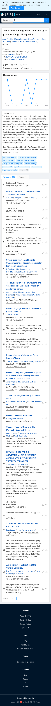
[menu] (39, 14)
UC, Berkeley (23, 465)
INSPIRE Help (25, 645)
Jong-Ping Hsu (7, 39)
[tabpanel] (25, 390)
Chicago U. (32, 198)
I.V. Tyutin (30, 402)
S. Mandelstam (11, 465)
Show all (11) (24, 170)
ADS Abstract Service (16, 60)
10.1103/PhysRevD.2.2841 (15, 410)
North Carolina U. (20, 436)
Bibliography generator (25, 662)
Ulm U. (18, 269)
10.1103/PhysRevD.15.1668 (16, 367)
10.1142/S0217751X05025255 (17, 303)
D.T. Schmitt (10, 269)
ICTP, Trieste (18, 574)
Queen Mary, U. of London (25, 530)
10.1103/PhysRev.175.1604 (19, 475)
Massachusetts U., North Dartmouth (27, 39)
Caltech (20, 419)
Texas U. (16, 315)
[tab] (9, 177)
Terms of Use (25, 628)
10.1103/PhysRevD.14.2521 (16, 203)
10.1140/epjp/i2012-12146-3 (16, 57)
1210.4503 (12, 54)
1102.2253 (10, 390)
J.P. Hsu (9, 315)
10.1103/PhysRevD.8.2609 (15, 320)
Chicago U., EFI (19, 198)
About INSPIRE (25, 616)
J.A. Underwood (27, 361)
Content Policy (25, 620)
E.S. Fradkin (10, 402)
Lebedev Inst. (21, 402)
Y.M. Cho (9, 198)
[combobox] (28, 20)
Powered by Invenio (25, 698)
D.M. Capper (10, 530)
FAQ (25, 641)
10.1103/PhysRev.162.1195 (20, 446)
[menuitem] (39, 14)
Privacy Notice (25, 624)
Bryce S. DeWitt (12, 433)
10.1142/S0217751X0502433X (17, 277)
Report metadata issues (25, 649)
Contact (25, 687)
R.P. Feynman (11, 419)
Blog (25, 675)
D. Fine (18, 295)
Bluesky (25, 679)
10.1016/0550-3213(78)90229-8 (17, 579)
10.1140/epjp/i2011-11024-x (29, 390)
